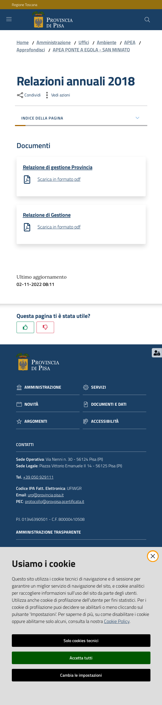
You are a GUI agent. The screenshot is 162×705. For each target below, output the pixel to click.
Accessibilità (105, 422)
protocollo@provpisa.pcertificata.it (54, 501)
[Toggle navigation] (9, 19)
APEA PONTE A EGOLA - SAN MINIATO (91, 49)
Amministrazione (53, 42)
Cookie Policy (116, 621)
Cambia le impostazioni (81, 675)
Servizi (98, 388)
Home (23, 42)
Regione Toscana (24, 4)
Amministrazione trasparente (51, 533)
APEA (129, 42)
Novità (31, 405)
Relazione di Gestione (47, 215)
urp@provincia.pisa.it (46, 495)
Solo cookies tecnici (81, 640)
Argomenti (35, 422)
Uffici (84, 42)
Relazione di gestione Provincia (57, 167)
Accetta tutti (81, 658)
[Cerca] (147, 20)
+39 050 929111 (38, 477)
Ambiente (106, 42)
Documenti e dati (109, 405)
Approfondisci (31, 49)
